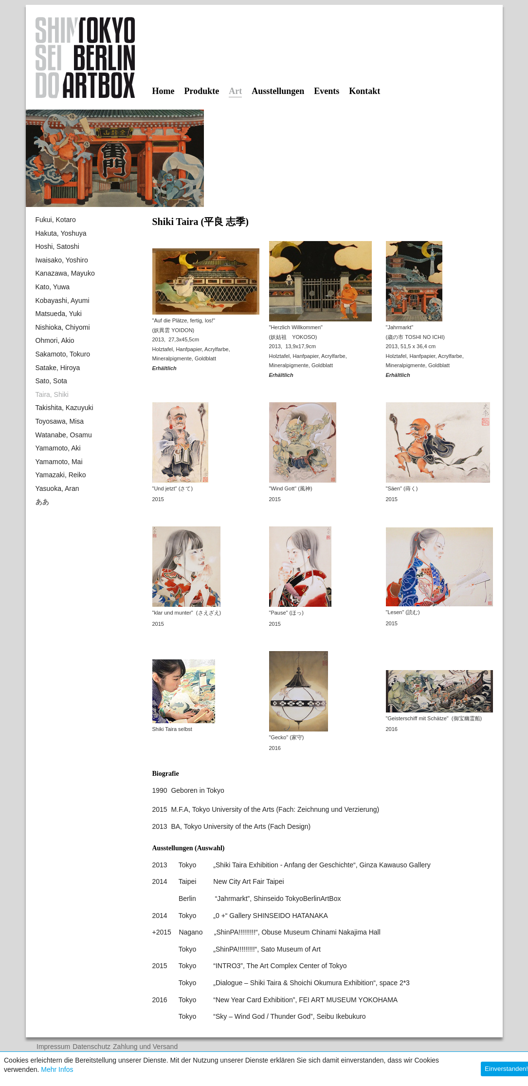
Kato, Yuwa (53, 287)
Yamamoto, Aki (58, 448)
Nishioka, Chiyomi (63, 327)
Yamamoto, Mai (59, 462)
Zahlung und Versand (145, 1047)
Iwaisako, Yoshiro (62, 260)
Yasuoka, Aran (57, 488)
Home (163, 91)
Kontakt (364, 91)
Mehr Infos (57, 1069)
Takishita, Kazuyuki (64, 408)
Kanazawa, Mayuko (65, 273)
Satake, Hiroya (58, 368)
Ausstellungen (278, 91)
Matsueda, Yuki (59, 314)
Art (235, 91)
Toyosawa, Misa (60, 421)
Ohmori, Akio (55, 340)
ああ (42, 502)
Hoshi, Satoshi (57, 246)
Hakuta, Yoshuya (61, 233)
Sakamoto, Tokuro (63, 354)
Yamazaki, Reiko (61, 475)
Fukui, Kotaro (56, 220)
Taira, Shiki (52, 394)
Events (326, 91)
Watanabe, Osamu (64, 435)
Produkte (201, 91)
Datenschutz (91, 1047)
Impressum (53, 1047)
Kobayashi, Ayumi (63, 300)
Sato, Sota (51, 381)
